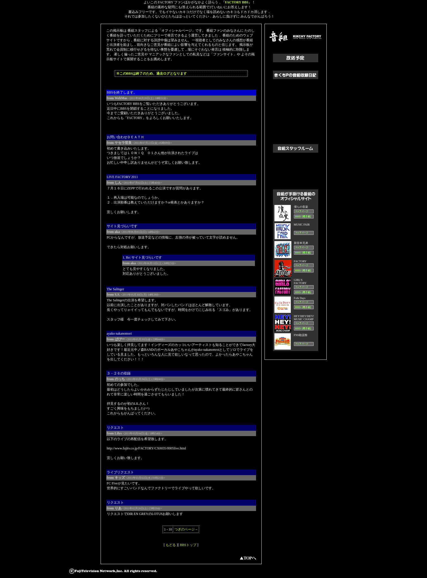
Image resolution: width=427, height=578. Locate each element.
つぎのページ (184, 529)
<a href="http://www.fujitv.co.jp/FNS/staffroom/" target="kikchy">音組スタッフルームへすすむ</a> (295, 167)
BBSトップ (188, 545)
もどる (171, 545)
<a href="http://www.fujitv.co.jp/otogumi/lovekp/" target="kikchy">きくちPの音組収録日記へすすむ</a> (295, 107)
